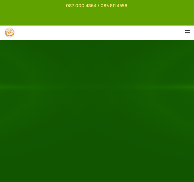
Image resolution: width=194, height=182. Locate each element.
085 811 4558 (114, 5)
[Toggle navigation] (187, 32)
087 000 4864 (81, 5)
